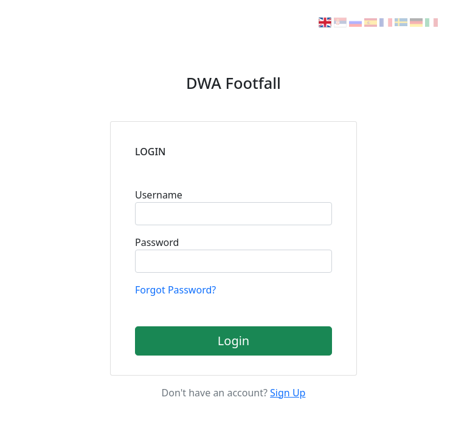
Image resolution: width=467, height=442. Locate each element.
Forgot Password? (175, 289)
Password (157, 242)
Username (158, 195)
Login (233, 340)
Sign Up (287, 392)
